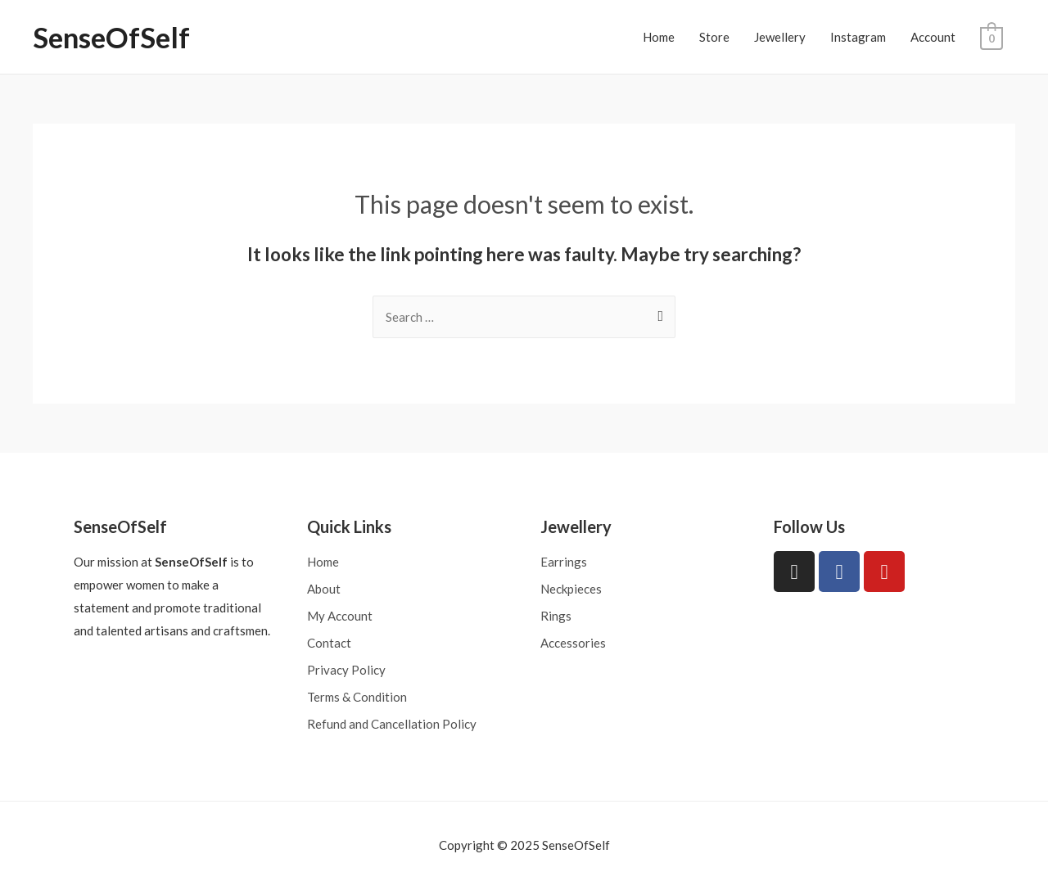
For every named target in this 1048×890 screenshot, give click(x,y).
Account (933, 36)
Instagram (859, 36)
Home (659, 36)
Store (715, 36)
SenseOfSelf (111, 37)
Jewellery (780, 36)
